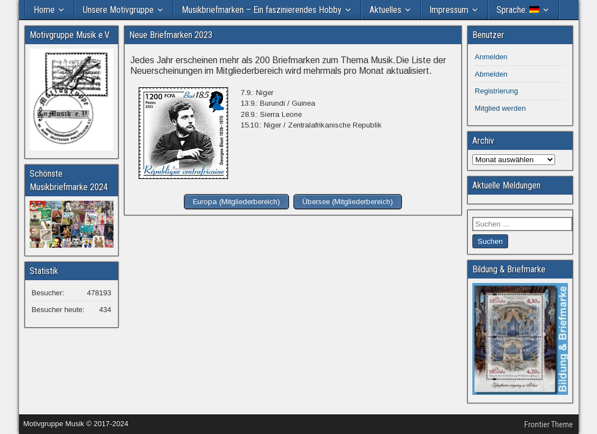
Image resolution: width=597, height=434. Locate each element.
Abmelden (491, 74)
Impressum (448, 9)
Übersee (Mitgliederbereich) (347, 201)
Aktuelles (385, 9)
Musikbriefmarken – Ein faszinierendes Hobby (262, 9)
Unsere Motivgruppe (118, 9)
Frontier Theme (548, 424)
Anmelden (491, 57)
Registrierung (496, 91)
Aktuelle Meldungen (506, 185)
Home (44, 9)
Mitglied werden (500, 108)
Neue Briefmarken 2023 (170, 35)
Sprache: (517, 9)
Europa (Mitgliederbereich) (236, 201)
